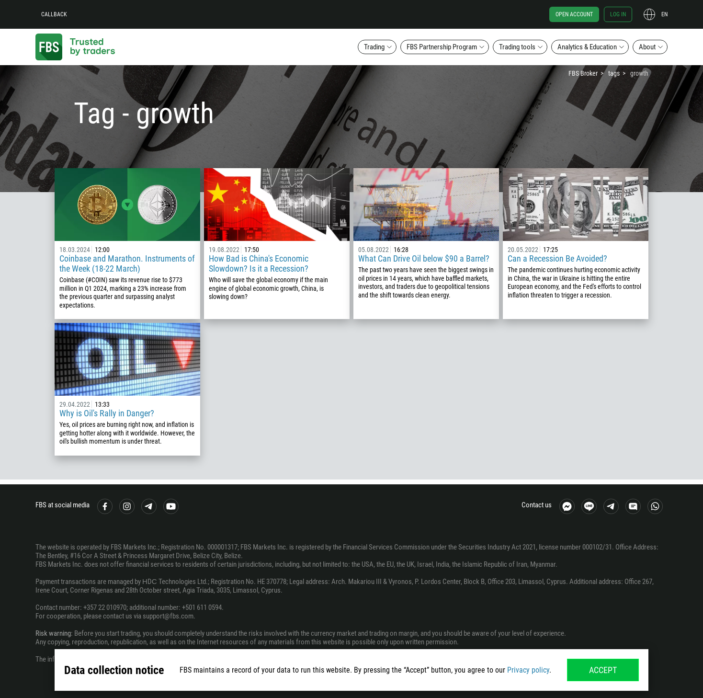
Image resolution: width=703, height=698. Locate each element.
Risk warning (53, 633)
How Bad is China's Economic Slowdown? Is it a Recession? (258, 263)
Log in (618, 14)
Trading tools (517, 47)
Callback (54, 14)
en (664, 14)
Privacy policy (528, 670)
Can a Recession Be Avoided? (558, 258)
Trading (374, 47)
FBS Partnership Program (442, 47)
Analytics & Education (587, 47)
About (647, 47)
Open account (574, 14)
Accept (603, 670)
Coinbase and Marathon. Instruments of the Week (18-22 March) (127, 263)
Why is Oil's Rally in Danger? (106, 413)
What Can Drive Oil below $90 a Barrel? (423, 258)
